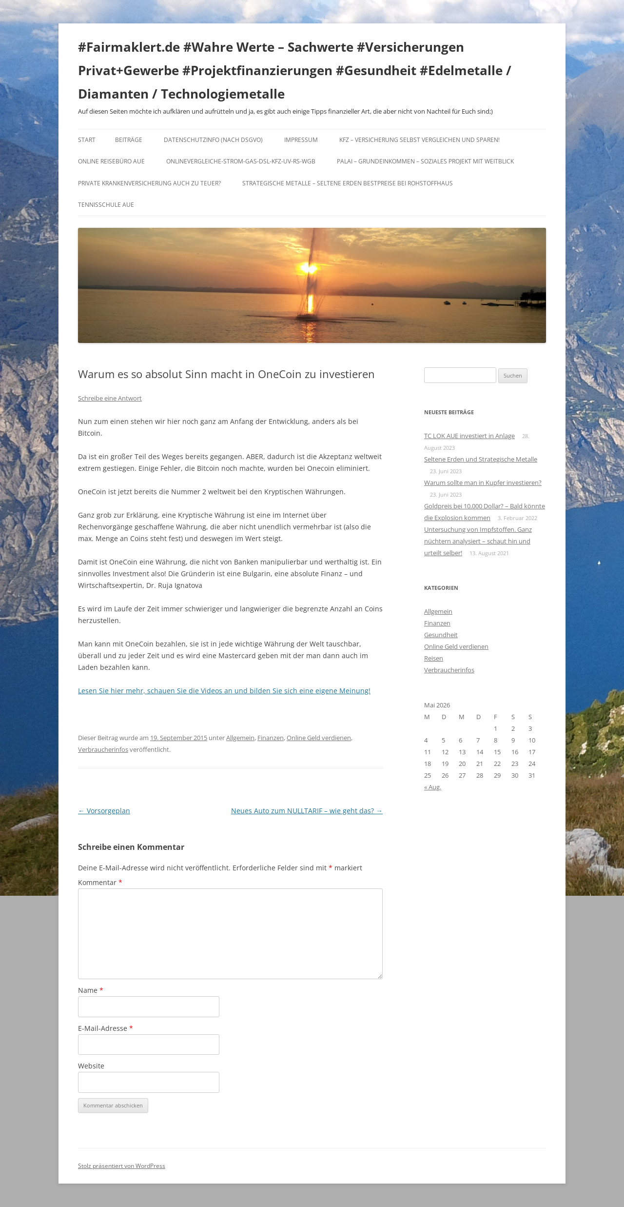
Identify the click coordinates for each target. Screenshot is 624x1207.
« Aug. (432, 787)
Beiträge (128, 140)
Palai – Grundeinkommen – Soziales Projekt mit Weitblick (425, 161)
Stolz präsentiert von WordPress (121, 1166)
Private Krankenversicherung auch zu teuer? (149, 183)
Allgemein (240, 737)
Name (90, 990)
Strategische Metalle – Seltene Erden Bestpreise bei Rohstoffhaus (347, 183)
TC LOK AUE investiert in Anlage (469, 435)
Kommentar (100, 882)
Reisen (433, 658)
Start (87, 140)
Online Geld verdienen (319, 737)
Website (91, 1065)
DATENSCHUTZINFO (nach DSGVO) (213, 140)
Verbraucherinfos (103, 749)
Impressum (301, 140)
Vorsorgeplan (104, 810)
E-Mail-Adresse (105, 1028)
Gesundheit (441, 634)
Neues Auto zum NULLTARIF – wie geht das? (307, 810)
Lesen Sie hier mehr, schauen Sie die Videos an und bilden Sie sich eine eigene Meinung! (224, 690)
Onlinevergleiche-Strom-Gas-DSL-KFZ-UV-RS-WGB (240, 161)
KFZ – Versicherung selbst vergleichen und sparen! (419, 140)
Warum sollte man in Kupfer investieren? (483, 482)
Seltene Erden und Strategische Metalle (480, 459)
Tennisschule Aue (106, 205)
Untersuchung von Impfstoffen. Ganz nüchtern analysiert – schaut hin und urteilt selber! (478, 541)
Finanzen (270, 737)
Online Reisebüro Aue (111, 161)
